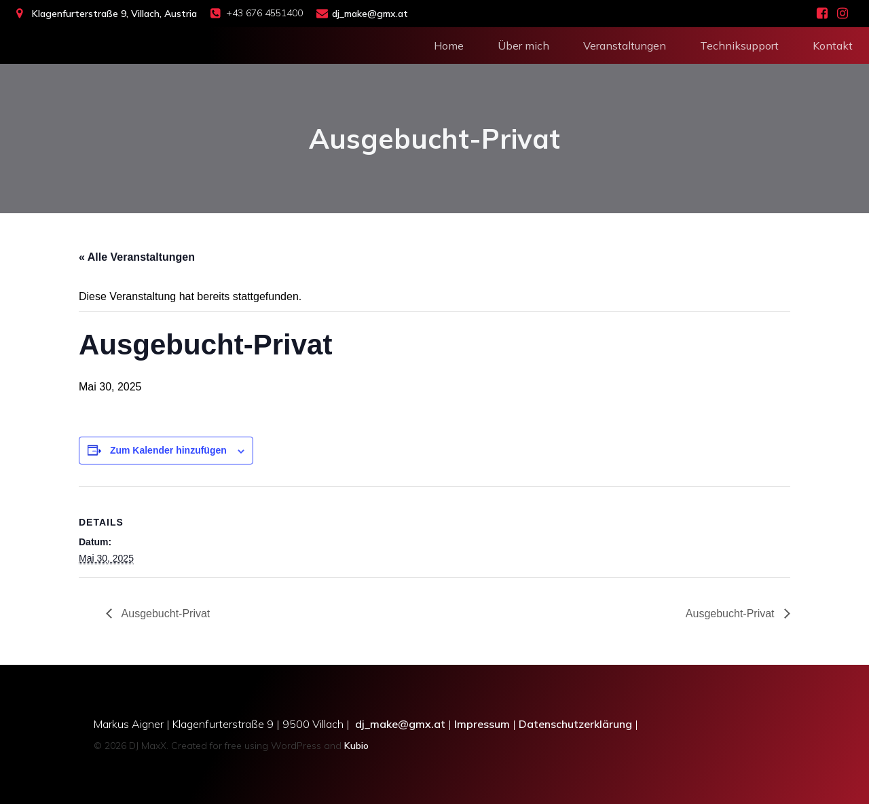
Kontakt (833, 44)
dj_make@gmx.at (400, 724)
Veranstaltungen (624, 44)
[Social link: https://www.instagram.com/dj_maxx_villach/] (842, 13)
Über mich (523, 44)
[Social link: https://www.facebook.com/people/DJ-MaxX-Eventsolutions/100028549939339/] (822, 13)
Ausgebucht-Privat (164, 613)
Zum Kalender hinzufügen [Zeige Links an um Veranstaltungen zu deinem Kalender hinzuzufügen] (168, 450)
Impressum (482, 724)
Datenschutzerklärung (575, 724)
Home (449, 44)
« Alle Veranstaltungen (137, 257)
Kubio (356, 745)
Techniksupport (739, 44)
